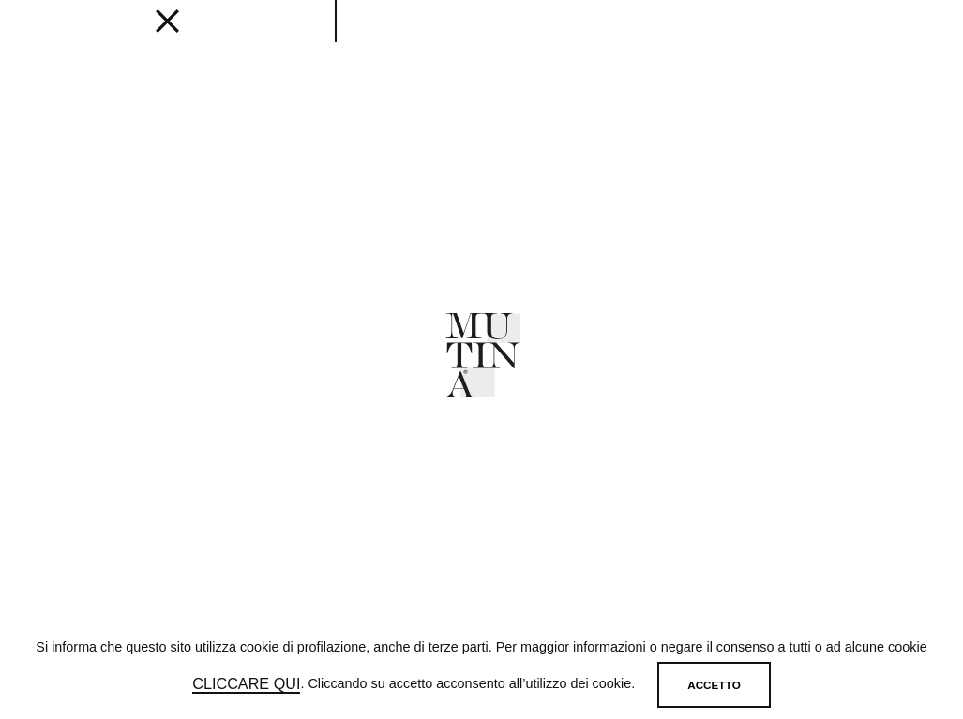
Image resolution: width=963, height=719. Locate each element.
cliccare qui (246, 684)
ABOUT (571, 38)
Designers (432, 38)
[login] (847, 34)
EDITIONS (257, 38)
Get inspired (340, 38)
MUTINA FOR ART (658, 38)
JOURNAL (509, 38)
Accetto (713, 685)
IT (896, 38)
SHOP (739, 38)
